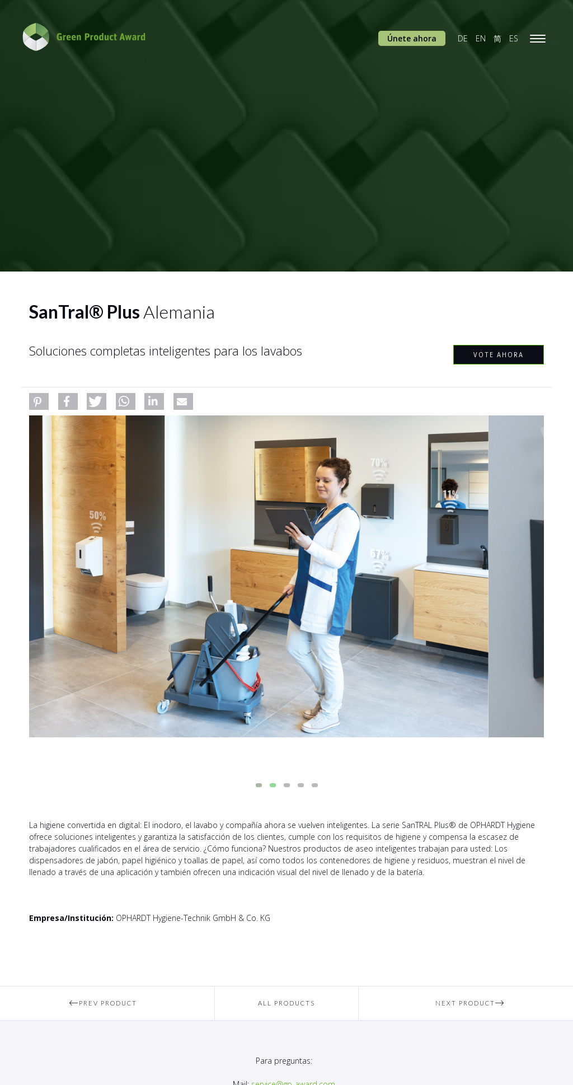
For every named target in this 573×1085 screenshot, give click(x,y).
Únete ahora (411, 38)
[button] (39, 401)
